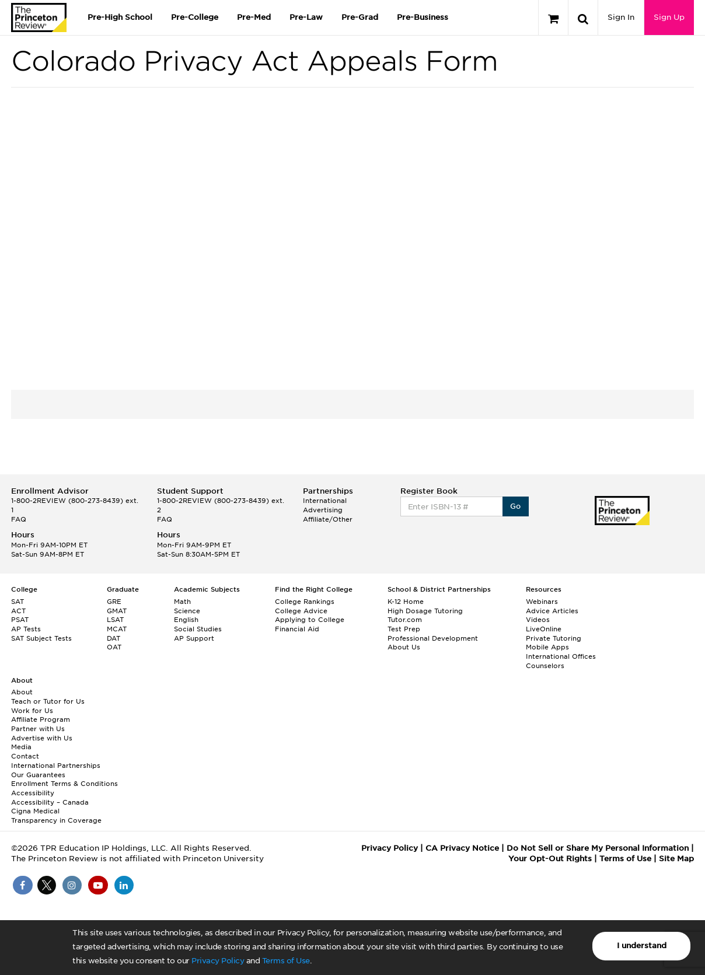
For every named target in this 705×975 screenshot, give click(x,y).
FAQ (18, 519)
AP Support (194, 638)
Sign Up (669, 17)
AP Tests (26, 629)
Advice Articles (552, 611)
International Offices (561, 656)
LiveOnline (543, 629)
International (325, 501)
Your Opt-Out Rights (550, 858)
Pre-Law (306, 17)
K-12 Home (406, 601)
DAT (113, 638)
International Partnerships (55, 765)
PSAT (20, 620)
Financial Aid (297, 629)
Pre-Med (254, 17)
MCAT (117, 629)
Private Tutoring (553, 638)
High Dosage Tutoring (425, 611)
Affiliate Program (40, 719)
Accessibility (32, 793)
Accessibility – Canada (50, 802)
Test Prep (404, 629)
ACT (18, 611)
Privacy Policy (217, 960)
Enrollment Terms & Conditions (64, 784)
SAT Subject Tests (41, 638)
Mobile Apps (547, 647)
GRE (114, 601)
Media (21, 747)
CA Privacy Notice (462, 848)
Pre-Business (422, 17)
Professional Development (433, 638)
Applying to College (309, 620)
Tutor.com (405, 620)
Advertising (323, 510)
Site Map (676, 858)
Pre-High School (120, 17)
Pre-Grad (359, 17)
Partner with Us (38, 729)
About (22, 692)
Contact (25, 756)
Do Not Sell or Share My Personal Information (598, 848)
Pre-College (194, 17)
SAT (17, 601)
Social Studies (198, 629)
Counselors (545, 666)
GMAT (117, 611)
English (186, 620)
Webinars (542, 601)
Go (515, 506)
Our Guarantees (38, 775)
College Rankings (304, 601)
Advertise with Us (41, 738)
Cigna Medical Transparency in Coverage (56, 815)
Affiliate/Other (327, 519)
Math (182, 601)
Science (187, 611)
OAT (114, 647)
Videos (538, 620)
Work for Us (32, 711)
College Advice (301, 611)
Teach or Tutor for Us (48, 701)
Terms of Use (286, 960)
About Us (404, 647)
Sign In (621, 17)
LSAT (115, 620)
